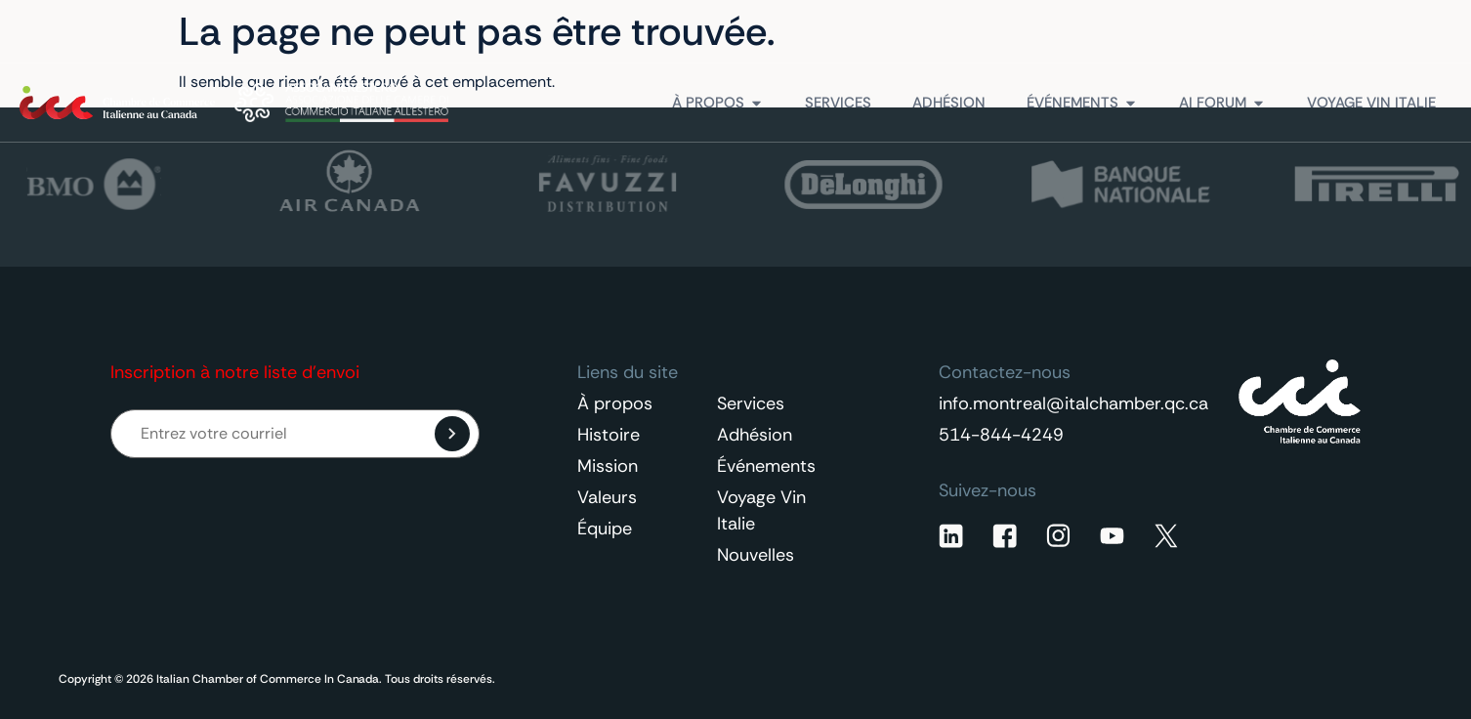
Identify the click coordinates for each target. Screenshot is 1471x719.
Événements (766, 466)
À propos (614, 403)
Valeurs (607, 497)
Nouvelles (755, 555)
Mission (607, 466)
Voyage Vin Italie (761, 510)
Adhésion (754, 434)
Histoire (608, 434)
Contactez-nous (1356, 31)
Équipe (604, 528)
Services (750, 403)
